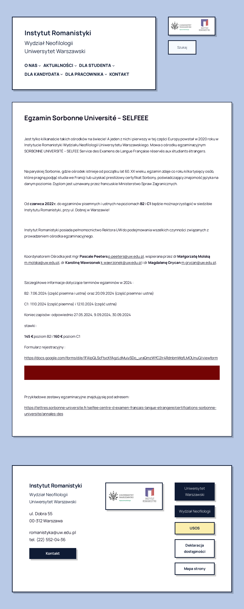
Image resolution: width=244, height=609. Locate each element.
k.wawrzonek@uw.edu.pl (121, 262)
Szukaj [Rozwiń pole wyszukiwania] (182, 47)
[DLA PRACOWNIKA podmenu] (106, 74)
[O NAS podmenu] (39, 65)
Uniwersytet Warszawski (194, 491)
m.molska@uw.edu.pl (41, 262)
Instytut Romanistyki (58, 32)
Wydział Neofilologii (194, 511)
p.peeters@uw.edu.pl (126, 256)
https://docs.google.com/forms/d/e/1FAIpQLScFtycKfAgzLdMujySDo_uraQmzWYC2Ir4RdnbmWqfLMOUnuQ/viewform (121, 357)
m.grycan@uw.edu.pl (198, 262)
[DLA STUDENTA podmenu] (113, 65)
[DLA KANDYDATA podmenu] (61, 74)
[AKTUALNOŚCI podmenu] (75, 65)
